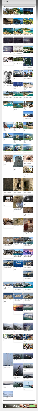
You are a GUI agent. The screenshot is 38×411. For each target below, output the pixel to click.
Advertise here (34, 4)
